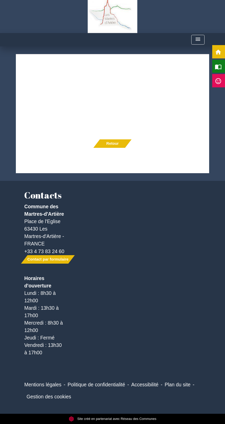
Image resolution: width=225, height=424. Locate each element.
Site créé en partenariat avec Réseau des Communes (112, 419)
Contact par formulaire (48, 259)
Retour (112, 143)
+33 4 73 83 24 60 (44, 251)
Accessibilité (145, 384)
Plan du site (177, 384)
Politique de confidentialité (96, 384)
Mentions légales (42, 384)
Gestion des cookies (49, 396)
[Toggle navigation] (198, 40)
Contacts (43, 195)
